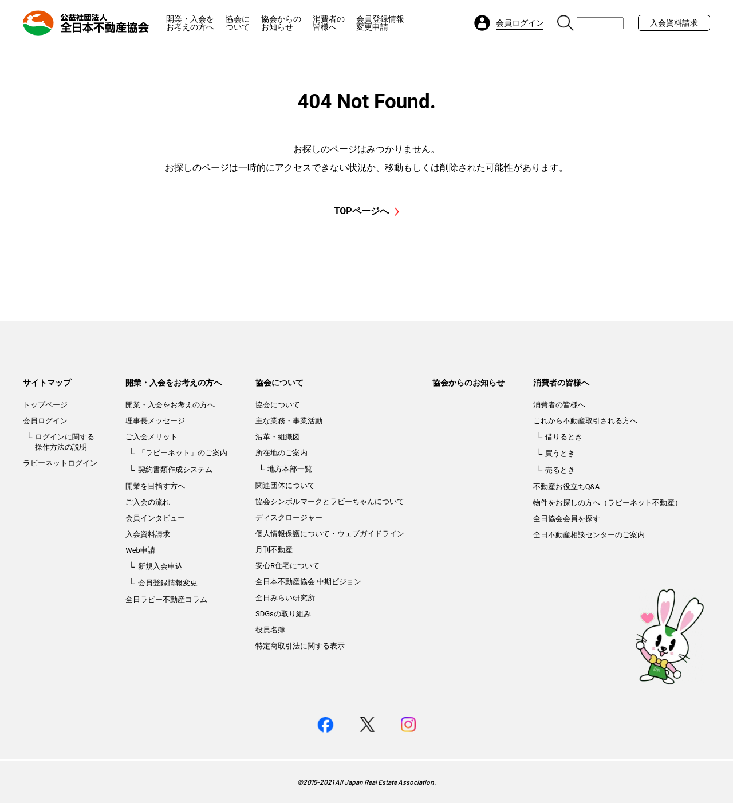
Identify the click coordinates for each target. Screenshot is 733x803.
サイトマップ (47, 382)
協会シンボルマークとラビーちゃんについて (329, 501)
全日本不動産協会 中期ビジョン (308, 581)
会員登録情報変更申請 (380, 23)
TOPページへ (366, 211)
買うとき (560, 453)
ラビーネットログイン (60, 463)
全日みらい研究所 (285, 597)
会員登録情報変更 (168, 582)
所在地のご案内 (281, 452)
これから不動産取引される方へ (585, 420)
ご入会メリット (151, 436)
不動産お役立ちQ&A (566, 486)
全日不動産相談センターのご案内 (589, 534)
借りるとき (563, 436)
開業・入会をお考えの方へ (190, 23)
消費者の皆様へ (329, 23)
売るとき (560, 470)
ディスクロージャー (288, 517)
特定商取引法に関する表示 (300, 645)
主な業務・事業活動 (288, 420)
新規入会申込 (160, 566)
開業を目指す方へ (155, 486)
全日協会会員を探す (566, 518)
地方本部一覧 (289, 469)
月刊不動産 (274, 549)
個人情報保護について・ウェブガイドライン (329, 533)
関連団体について (285, 485)
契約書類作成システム (175, 469)
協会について (238, 23)
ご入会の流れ (147, 502)
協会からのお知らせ (281, 23)
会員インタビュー (155, 518)
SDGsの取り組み (283, 613)
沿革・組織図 (277, 436)
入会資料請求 (674, 22)
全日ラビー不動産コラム (166, 599)
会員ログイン (45, 420)
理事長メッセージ (155, 420)
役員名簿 (270, 629)
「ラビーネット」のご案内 (182, 452)
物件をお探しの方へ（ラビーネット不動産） (607, 502)
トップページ (45, 404)
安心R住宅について (287, 565)
